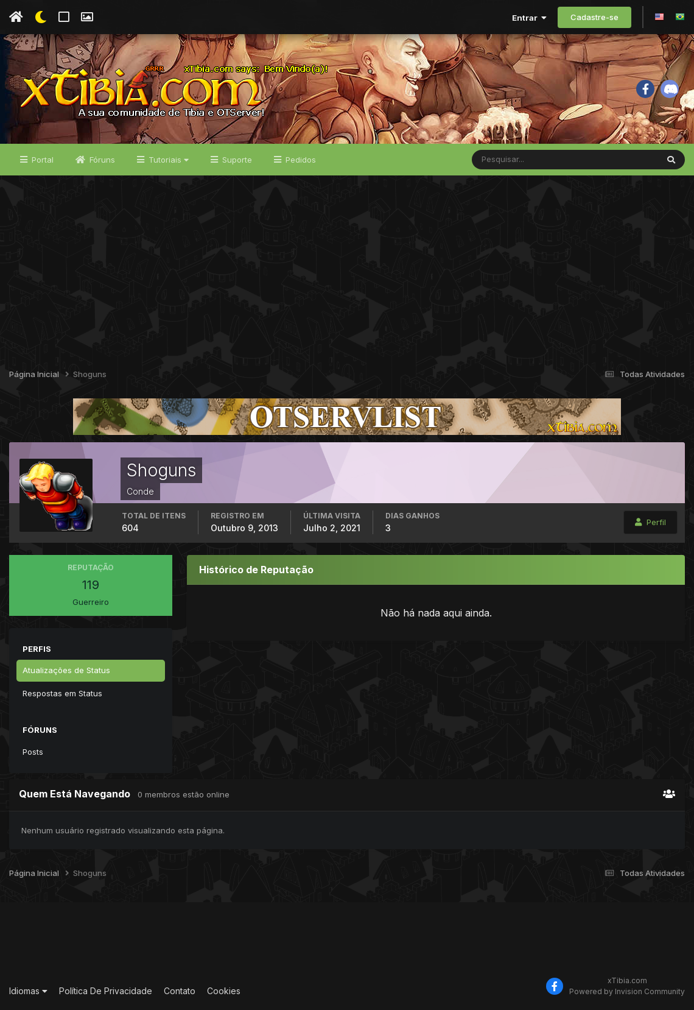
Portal (41, 159)
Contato (179, 991)
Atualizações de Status (66, 670)
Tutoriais (167, 159)
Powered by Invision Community (627, 991)
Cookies (223, 991)
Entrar (529, 18)
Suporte (236, 159)
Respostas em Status (62, 693)
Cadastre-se (594, 17)
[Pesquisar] (512, 159)
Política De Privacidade (105, 991)
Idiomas (28, 991)
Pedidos (299, 159)
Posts (33, 752)
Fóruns (101, 159)
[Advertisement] (347, 267)
